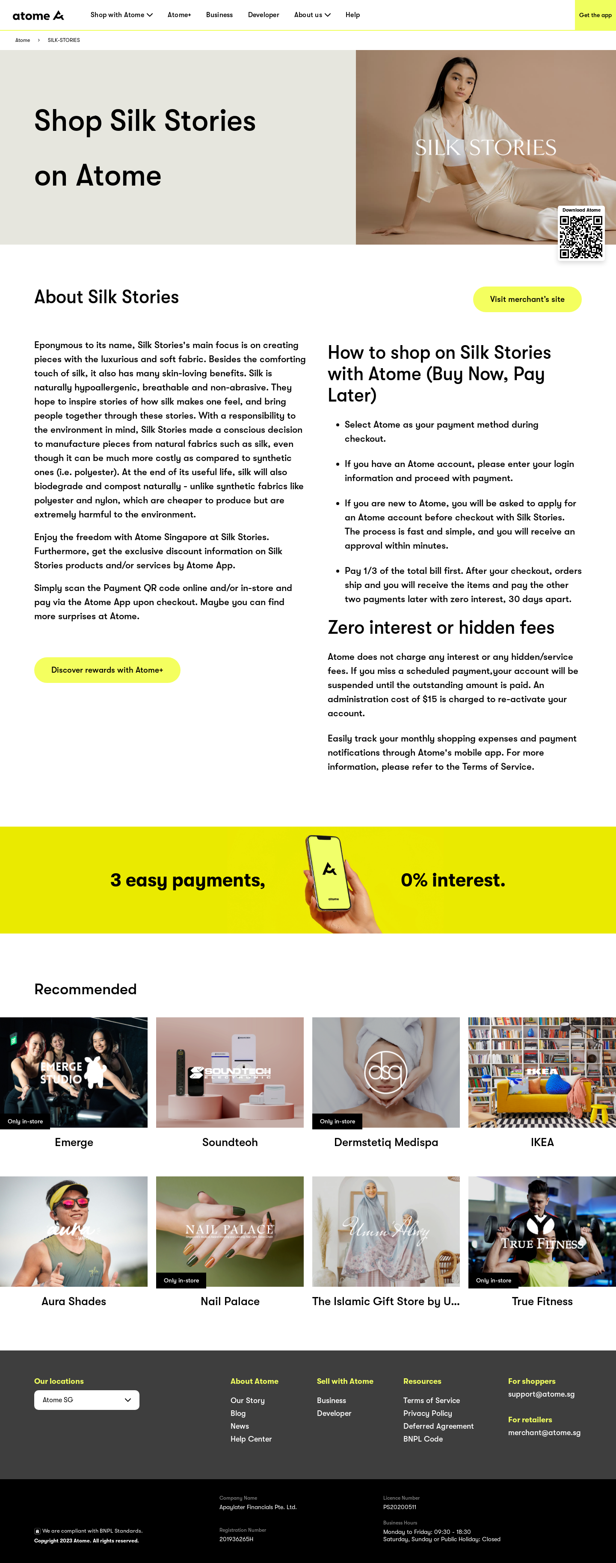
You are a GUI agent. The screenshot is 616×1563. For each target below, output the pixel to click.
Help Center (251, 1439)
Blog (238, 1413)
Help (353, 15)
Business (219, 15)
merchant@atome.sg (544, 1432)
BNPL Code (423, 1439)
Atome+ (180, 15)
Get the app (595, 15)
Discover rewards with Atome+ (107, 670)
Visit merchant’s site (527, 299)
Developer (263, 15)
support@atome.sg (541, 1394)
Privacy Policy (427, 1413)
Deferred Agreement (438, 1426)
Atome (22, 40)
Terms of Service (431, 1400)
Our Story (248, 1400)
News (240, 1426)
